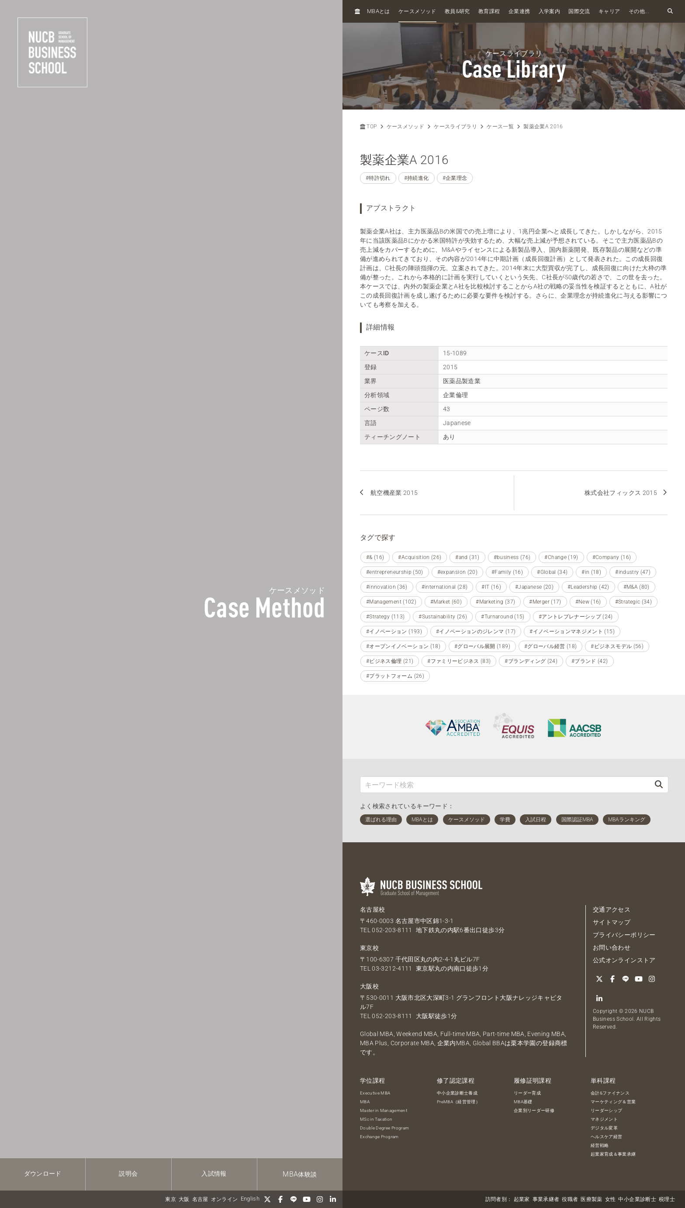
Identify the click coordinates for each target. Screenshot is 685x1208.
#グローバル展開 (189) (482, 646)
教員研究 (457, 11)
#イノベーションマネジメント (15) (572, 631)
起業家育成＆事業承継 (613, 1154)
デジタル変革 (604, 1128)
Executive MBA (375, 1093)
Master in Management (383, 1110)
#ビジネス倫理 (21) (389, 661)
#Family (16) (507, 572)
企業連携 (519, 11)
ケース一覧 (500, 127)
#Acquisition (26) (419, 557)
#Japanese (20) (534, 587)
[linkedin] (332, 1199)
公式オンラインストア (624, 960)
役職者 (570, 1199)
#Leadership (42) (588, 587)
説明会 (128, 1173)
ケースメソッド (417, 11)
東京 (170, 1199)
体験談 (300, 1174)
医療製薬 (591, 1199)
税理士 (667, 1199)
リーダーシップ (606, 1110)
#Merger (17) (545, 602)
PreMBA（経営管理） (458, 1101)
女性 (610, 1199)
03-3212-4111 (392, 968)
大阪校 (369, 986)
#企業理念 (455, 178)
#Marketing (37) (495, 602)
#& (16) (375, 557)
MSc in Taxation (376, 1119)
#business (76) (512, 557)
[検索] (659, 784)
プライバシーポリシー (624, 934)
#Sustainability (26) (443, 617)
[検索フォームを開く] (670, 11)
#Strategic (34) (633, 602)
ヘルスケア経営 (606, 1136)
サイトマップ (611, 922)
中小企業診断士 (637, 1199)
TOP (368, 127)
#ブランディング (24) (531, 661)
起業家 (522, 1199)
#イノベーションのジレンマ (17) (475, 631)
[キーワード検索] (505, 784)
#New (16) (588, 602)
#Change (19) (561, 557)
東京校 (369, 947)
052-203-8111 (392, 930)
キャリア (609, 11)
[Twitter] (267, 1199)
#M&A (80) (636, 587)
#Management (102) (391, 602)
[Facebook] (280, 1199)
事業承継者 (546, 1199)
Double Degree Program (384, 1128)
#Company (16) (611, 557)
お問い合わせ (611, 947)
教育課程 (489, 11)
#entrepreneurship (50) (394, 572)
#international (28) (445, 587)
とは (378, 11)
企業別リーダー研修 (534, 1110)
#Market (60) (446, 602)
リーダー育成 (527, 1093)
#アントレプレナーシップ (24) (576, 617)
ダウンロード (43, 1173)
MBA (365, 1101)
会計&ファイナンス (610, 1093)
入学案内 (549, 11)
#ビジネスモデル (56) (617, 646)
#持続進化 (416, 178)
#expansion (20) (457, 572)
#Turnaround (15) (503, 617)
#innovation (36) (387, 587)
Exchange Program (379, 1136)
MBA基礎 (523, 1101)
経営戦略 (600, 1145)
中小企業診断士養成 (457, 1093)
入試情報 (213, 1173)
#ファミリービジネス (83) (459, 661)
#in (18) (591, 572)
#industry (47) (632, 572)
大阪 (184, 1199)
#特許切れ (378, 178)
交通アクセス (611, 909)
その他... (639, 11)
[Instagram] (319, 1199)
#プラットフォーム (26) (395, 676)
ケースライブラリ (455, 127)
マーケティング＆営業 (613, 1101)
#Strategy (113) (385, 617)
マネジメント (604, 1119)
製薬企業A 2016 (543, 127)
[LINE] (293, 1199)
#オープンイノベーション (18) (403, 646)
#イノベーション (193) (394, 631)
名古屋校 (372, 909)
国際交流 (579, 11)
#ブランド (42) (589, 661)
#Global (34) (552, 572)
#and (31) (467, 557)
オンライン (224, 1199)
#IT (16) (491, 587)
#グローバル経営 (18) (550, 646)
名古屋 (200, 1199)
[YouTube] (306, 1199)
